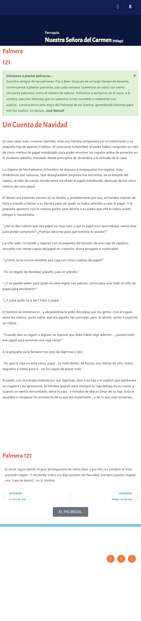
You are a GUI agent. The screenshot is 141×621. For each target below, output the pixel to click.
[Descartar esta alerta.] (135, 75)
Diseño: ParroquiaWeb (123, 615)
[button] (118, 6)
